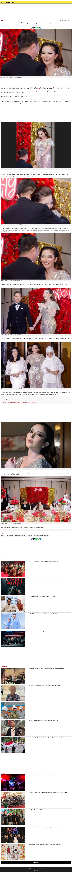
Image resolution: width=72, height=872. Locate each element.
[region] (36, 12)
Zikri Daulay (40, 88)
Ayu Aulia (22, 87)
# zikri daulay (29, 535)
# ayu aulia (3, 535)
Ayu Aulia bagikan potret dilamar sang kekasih (58, 87)
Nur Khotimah (32, 25)
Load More (36, 862)
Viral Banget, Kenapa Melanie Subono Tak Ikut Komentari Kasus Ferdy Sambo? (19, 402)
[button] (1, 2)
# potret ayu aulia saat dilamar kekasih (41, 535)
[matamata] (10, 2)
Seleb (2, 20)
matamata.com (34, 868)
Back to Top (36, 870)
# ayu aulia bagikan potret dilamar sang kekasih (16, 535)
